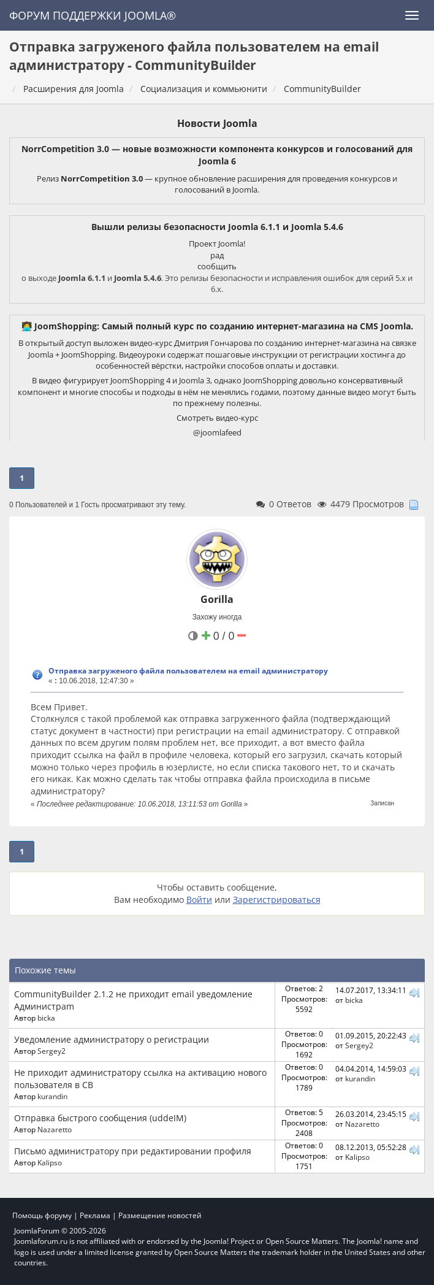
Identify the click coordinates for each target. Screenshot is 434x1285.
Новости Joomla (217, 123)
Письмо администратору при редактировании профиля (132, 1151)
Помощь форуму (42, 1215)
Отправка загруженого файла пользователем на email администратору (188, 670)
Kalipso (49, 1162)
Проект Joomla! (217, 243)
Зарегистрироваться (277, 899)
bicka (46, 1017)
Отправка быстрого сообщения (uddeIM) (100, 1118)
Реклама (95, 1215)
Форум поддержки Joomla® (92, 15)
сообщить (217, 266)
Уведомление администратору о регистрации (111, 1039)
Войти (199, 899)
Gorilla (217, 599)
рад (217, 255)
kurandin (52, 1096)
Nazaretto (54, 1129)
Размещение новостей (160, 1215)
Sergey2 (51, 1051)
